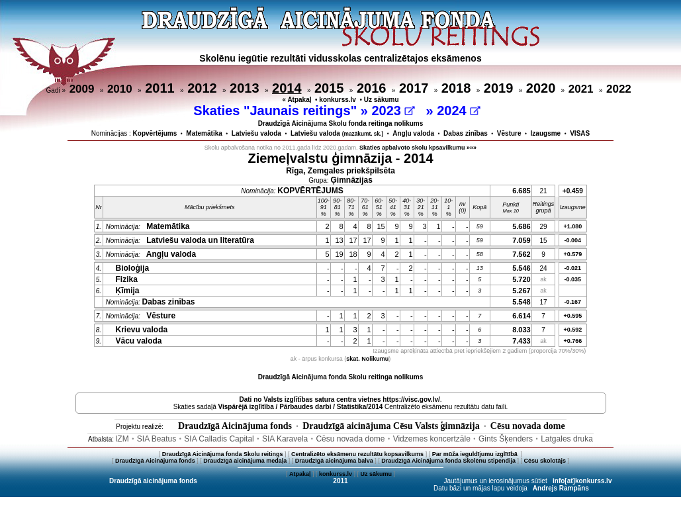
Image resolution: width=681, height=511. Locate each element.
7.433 (521, 341)
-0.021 (573, 268)
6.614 (521, 316)
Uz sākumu (381, 99)
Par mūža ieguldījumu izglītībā (476, 454)
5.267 (521, 291)
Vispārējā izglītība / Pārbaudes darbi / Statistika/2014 (300, 406)
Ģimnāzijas (352, 180)
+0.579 (572, 254)
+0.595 (572, 315)
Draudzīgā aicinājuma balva (334, 460)
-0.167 (573, 302)
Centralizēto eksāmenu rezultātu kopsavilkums (357, 454)
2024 (458, 110)
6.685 (521, 191)
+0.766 (572, 341)
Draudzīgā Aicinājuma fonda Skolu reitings (222, 454)
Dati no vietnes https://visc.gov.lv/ (339, 399)
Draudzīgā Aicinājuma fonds (235, 426)
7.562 (521, 254)
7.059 (521, 240)
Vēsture (509, 133)
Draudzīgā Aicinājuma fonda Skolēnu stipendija (448, 460)
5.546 (521, 268)
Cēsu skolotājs (545, 460)
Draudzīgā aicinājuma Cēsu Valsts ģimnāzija (391, 426)
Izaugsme (546, 133)
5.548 (521, 302)
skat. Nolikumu (367, 358)
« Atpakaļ (296, 99)
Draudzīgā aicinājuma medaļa (245, 460)
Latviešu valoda (256, 133)
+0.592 (572, 329)
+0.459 (573, 191)
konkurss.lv (337, 99)
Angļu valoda (413, 133)
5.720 (521, 279)
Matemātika (204, 133)
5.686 (521, 226)
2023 (392, 110)
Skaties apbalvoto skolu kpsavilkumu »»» (418, 147)
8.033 (521, 330)
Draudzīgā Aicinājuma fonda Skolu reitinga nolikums (341, 377)
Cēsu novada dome (527, 426)
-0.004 (573, 240)
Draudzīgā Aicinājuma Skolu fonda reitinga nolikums (341, 123)
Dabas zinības (465, 133)
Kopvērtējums (155, 133)
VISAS (580, 133)
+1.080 (572, 226)
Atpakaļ (300, 474)
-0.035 (573, 279)
